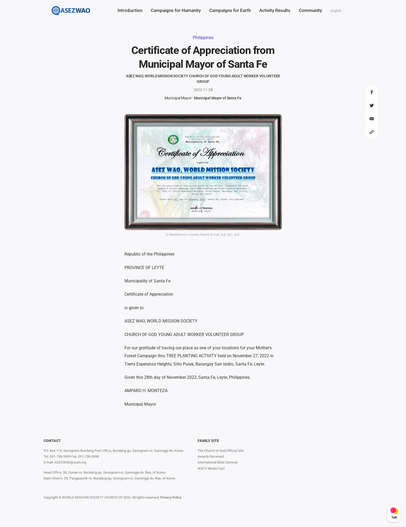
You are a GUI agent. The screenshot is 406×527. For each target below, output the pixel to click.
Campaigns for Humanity (176, 10)
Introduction (130, 10)
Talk (394, 517)
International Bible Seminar (218, 462)
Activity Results (274, 10)
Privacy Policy (170, 497)
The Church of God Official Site (221, 451)
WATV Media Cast (211, 468)
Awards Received (211, 456)
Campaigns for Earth (230, 10)
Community (310, 10)
